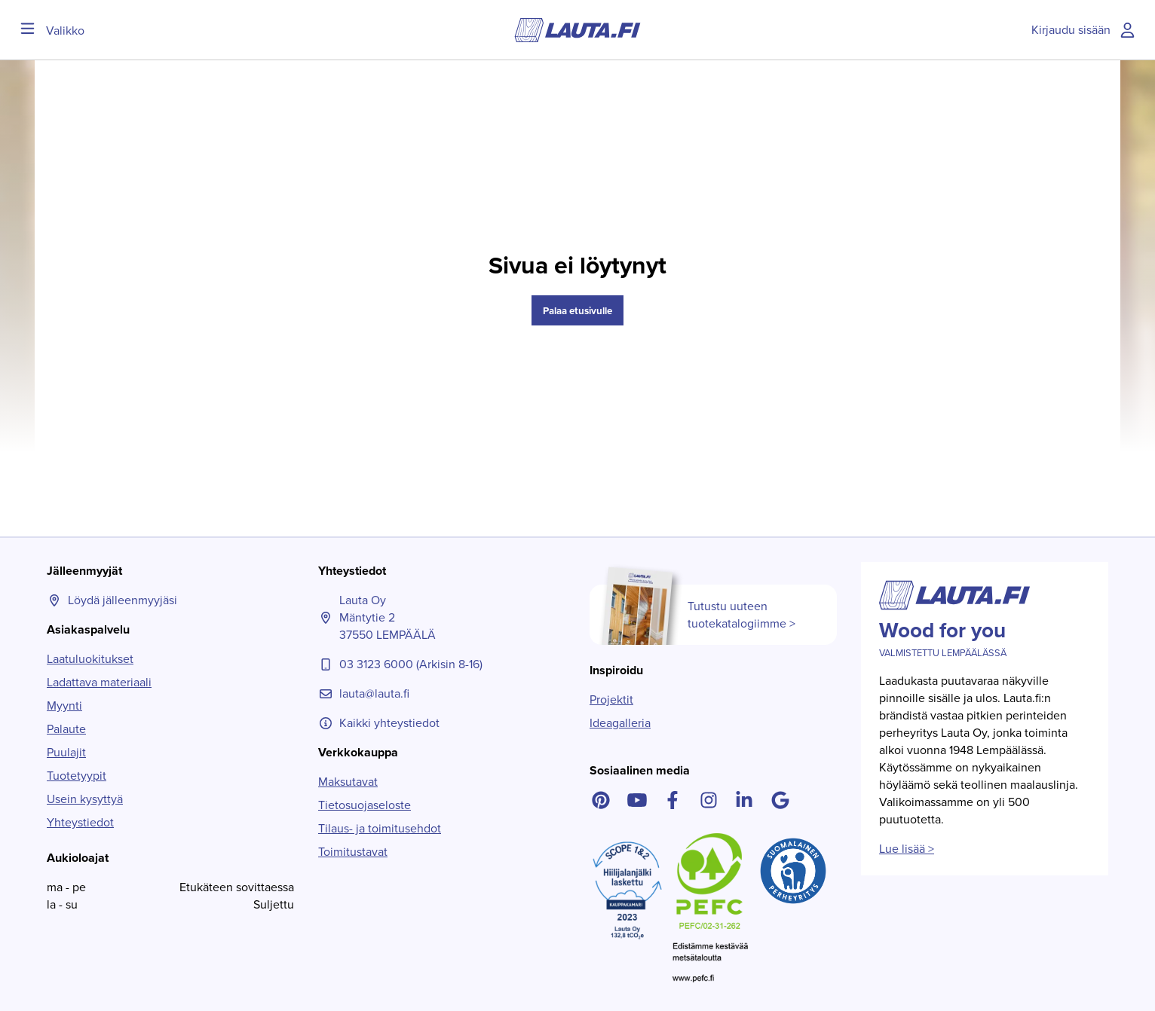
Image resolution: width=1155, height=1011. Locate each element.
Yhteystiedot (80, 822)
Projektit (611, 699)
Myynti (64, 705)
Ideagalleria (620, 723)
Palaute (66, 729)
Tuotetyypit (76, 775)
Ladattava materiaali (99, 682)
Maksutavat (348, 781)
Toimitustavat (353, 851)
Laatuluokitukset (90, 658)
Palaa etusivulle (577, 311)
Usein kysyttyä (85, 799)
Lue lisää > (906, 848)
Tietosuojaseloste (364, 805)
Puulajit (66, 752)
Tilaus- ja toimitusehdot (379, 828)
